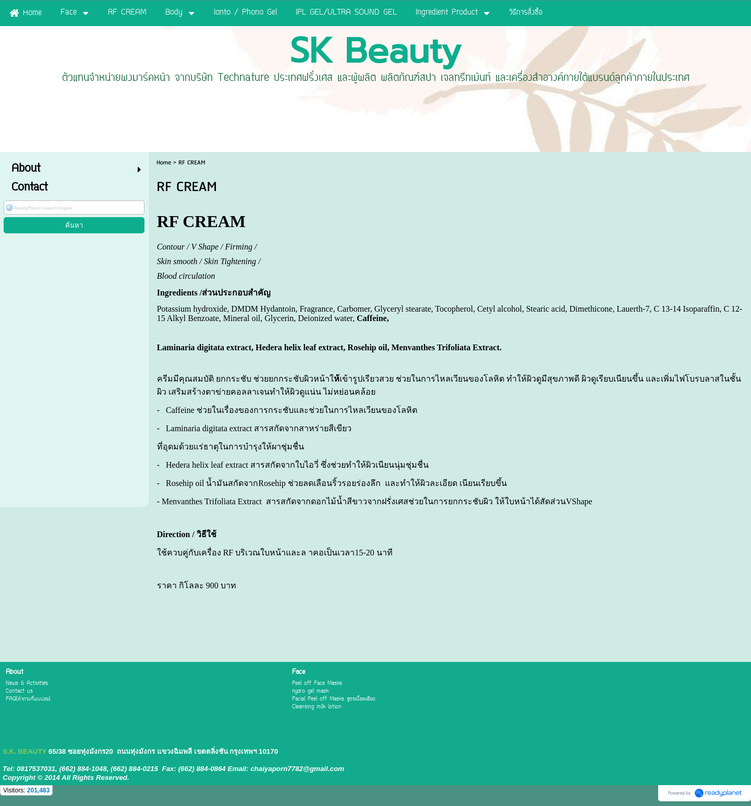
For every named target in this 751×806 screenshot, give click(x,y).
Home (163, 162)
